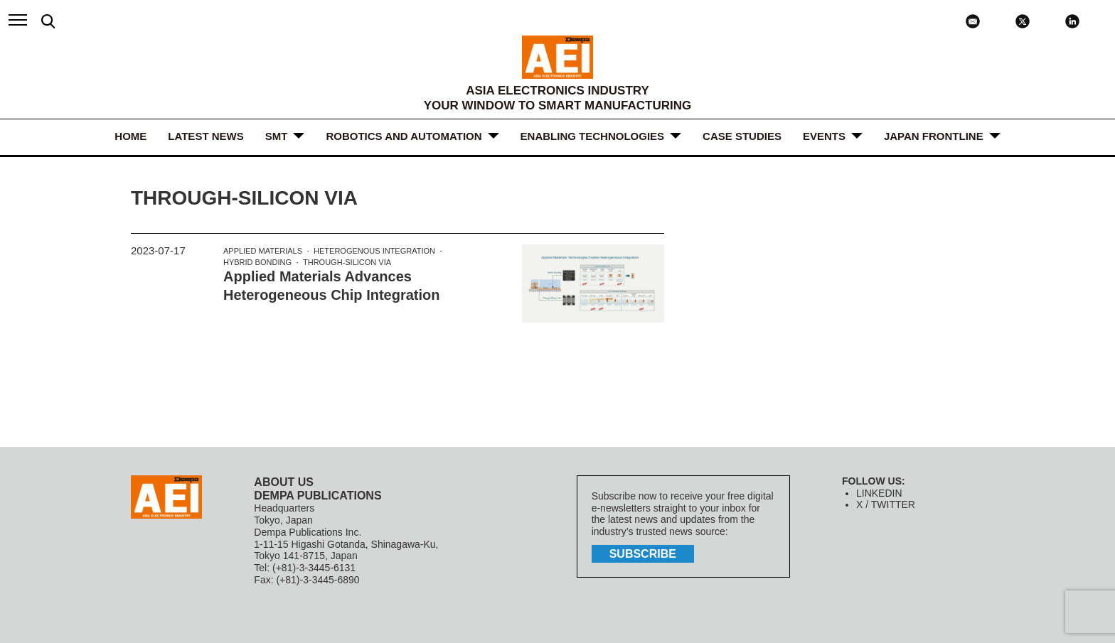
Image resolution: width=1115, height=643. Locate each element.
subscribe (642, 554)
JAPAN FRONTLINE (933, 136)
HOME (130, 136)
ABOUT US (284, 482)
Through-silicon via (347, 262)
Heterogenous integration (374, 251)
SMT (276, 136)
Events (824, 136)
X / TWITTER (885, 504)
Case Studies (742, 136)
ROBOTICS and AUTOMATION (403, 136)
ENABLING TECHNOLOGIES (593, 136)
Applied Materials (262, 251)
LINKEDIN (879, 493)
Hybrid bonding (257, 262)
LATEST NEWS (205, 136)
